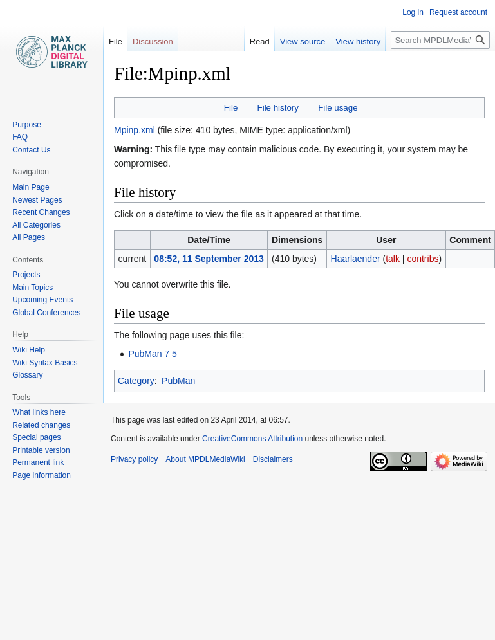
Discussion (153, 41)
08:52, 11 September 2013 (208, 258)
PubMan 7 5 (152, 354)
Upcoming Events (42, 299)
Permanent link (38, 462)
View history (342, 41)
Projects (26, 274)
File (231, 108)
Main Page (30, 187)
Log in (413, 12)
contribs (422, 258)
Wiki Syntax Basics (44, 362)
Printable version (41, 450)
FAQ (20, 137)
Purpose (26, 124)
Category (136, 381)
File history (278, 108)
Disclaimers (273, 459)
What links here (39, 412)
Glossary (27, 374)
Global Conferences (46, 312)
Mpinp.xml (134, 130)
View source (287, 41)
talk (393, 258)
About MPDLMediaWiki (205, 459)
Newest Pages (37, 200)
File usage (337, 108)
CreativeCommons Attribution (252, 438)
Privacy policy (134, 459)
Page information (41, 475)
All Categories (36, 225)
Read (244, 41)
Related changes (41, 425)
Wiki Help (28, 349)
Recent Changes (41, 212)
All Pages (28, 237)
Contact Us (31, 149)
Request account (458, 12)
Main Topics (32, 287)
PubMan (178, 381)
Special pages (36, 437)
